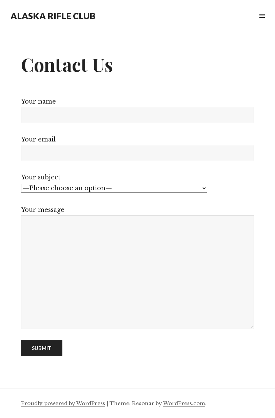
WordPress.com (184, 403)
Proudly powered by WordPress (63, 403)
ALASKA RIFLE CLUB (53, 15)
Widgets (262, 23)
